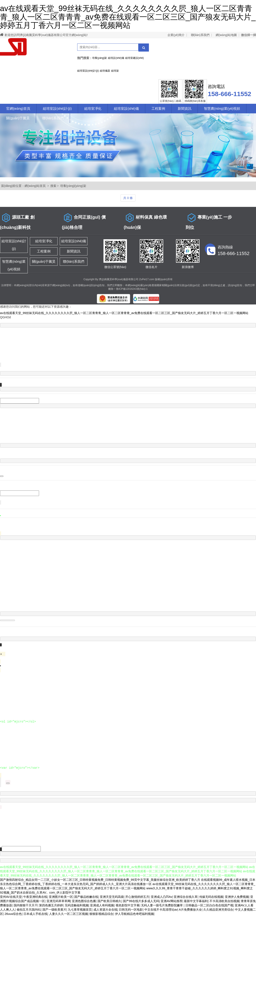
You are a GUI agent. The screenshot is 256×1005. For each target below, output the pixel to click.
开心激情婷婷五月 (137, 896)
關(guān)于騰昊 (18, 118)
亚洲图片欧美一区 (61, 896)
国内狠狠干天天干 (26, 905)
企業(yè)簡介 (176, 35)
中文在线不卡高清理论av (160, 909)
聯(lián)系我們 (200, 35)
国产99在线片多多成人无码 (141, 901)
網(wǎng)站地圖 (226, 35)
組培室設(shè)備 (126, 108)
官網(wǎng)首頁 (18, 108)
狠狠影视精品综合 (101, 914)
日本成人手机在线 (35, 914)
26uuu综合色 (13, 914)
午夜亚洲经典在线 (35, 896)
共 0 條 (128, 198)
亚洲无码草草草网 (58, 901)
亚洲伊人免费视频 (237, 896)
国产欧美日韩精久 (109, 901)
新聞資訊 (184, 108)
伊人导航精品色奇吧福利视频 (134, 914)
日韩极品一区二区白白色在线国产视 (209, 905)
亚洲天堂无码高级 (112, 896)
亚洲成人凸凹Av (161, 896)
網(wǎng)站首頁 (35, 185)
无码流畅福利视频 (77, 905)
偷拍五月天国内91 (29, 909)
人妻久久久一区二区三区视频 (68, 914)
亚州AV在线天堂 (11, 896)
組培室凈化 (92, 108)
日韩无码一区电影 (131, 909)
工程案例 (158, 108)
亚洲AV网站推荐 (171, 901)
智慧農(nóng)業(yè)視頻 (222, 108)
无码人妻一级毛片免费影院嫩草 (162, 905)
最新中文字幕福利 (196, 901)
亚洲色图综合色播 (84, 901)
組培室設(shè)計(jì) (57, 108)
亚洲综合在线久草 (186, 896)
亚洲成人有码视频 (102, 905)
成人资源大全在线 (105, 909)
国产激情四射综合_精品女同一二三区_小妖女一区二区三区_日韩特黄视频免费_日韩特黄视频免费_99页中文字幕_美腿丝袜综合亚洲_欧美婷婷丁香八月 (100, 879)
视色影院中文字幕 (128, 905)
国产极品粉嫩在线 (86, 896)
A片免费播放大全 (190, 909)
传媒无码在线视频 (211, 896)
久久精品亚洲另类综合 (218, 909)
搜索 (53, 185)
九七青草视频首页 (80, 909)
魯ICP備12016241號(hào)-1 (132, 288)
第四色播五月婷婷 (51, 905)
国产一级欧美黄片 (54, 909)
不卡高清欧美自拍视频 (224, 901)
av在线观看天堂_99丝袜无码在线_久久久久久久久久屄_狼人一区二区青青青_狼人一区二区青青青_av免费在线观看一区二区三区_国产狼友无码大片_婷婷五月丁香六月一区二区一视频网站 (128, 17)
